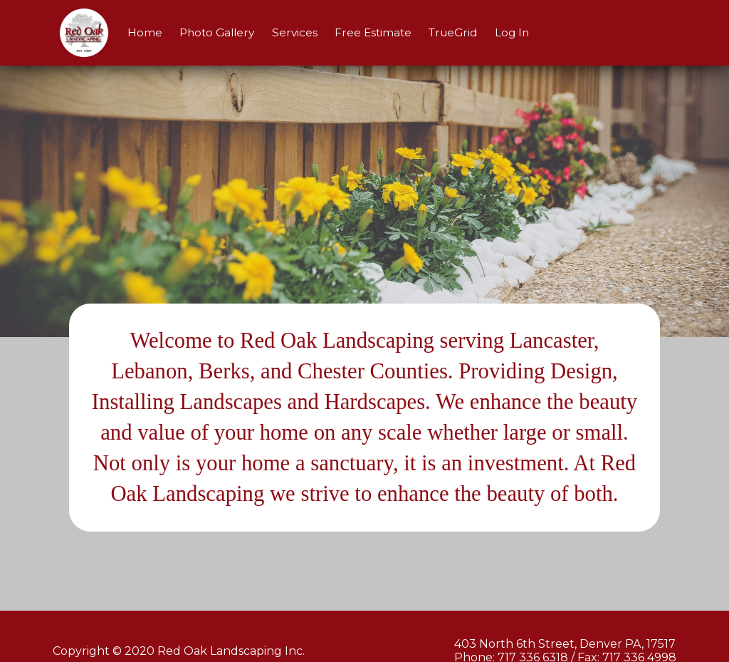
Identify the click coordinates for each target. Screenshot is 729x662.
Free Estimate (373, 32)
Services (295, 32)
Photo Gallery (216, 32)
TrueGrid (453, 32)
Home (144, 32)
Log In (512, 32)
